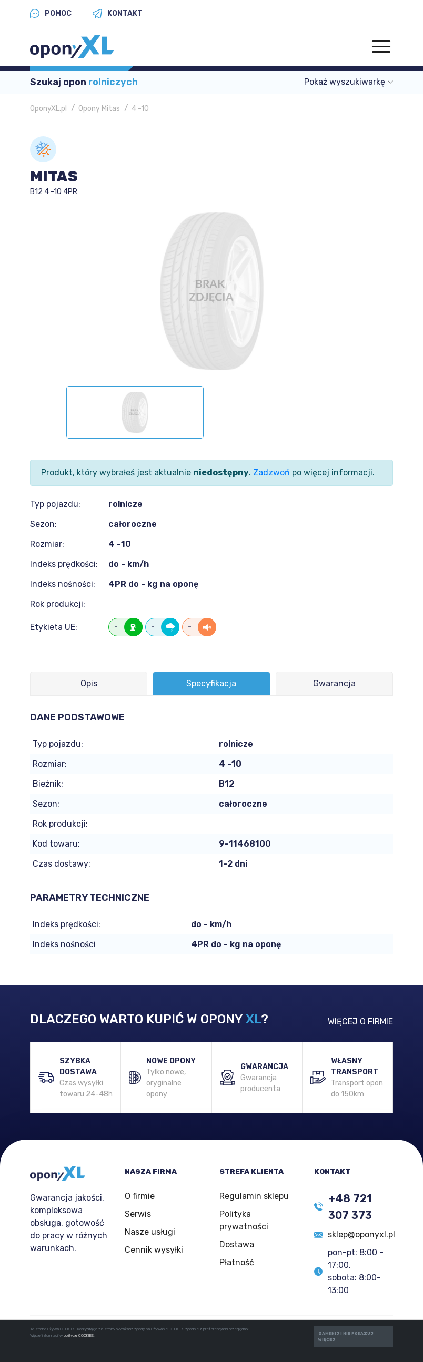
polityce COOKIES (79, 1335)
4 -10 (140, 108)
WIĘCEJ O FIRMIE (360, 1021)
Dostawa (236, 1244)
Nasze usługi (150, 1232)
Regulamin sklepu (254, 1196)
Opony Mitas (99, 108)
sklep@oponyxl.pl (361, 1234)
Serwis (138, 1214)
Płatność (236, 1262)
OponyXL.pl (48, 108)
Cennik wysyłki (154, 1250)
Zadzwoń (271, 472)
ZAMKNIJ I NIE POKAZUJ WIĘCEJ (346, 1336)
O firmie (140, 1196)
